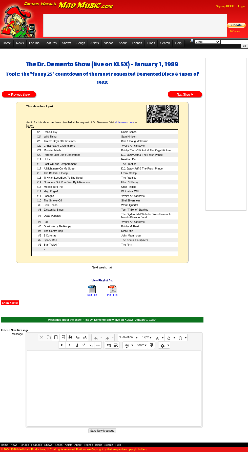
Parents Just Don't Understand (62, 154)
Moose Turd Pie (53, 186)
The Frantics (128, 163)
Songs (80, 43)
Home (7, 43)
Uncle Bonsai (129, 131)
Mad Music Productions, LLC (34, 449)
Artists (94, 43)
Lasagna (49, 195)
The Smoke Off (53, 200)
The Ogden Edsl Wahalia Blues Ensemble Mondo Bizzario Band (146, 216)
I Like (47, 159)
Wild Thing (50, 136)
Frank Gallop (129, 173)
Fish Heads (50, 205)
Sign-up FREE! (225, 6)
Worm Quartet (129, 205)
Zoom (140, 345)
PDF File (112, 294)
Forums (34, 43)
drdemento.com (124, 122)
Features (51, 43)
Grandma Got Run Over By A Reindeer (67, 182)
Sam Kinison (128, 136)
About (123, 43)
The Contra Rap (53, 230)
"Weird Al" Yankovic (132, 145)
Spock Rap (50, 240)
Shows (66, 43)
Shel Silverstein (130, 200)
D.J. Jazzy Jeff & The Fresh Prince (142, 154)
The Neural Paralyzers (134, 240)
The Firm (126, 244)
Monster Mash (52, 150)
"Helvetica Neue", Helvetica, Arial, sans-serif (129, 337)
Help (178, 43)
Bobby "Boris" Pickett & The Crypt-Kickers (146, 150)
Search (165, 43)
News (20, 43)
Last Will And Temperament (60, 163)
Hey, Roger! (51, 191)
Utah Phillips (128, 186)
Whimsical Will (130, 191)
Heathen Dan (129, 159)
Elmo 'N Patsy (129, 182)
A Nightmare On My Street (59, 168)
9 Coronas (50, 235)
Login (241, 6)
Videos (108, 43)
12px (145, 337)
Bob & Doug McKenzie (134, 141)
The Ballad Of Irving (56, 173)
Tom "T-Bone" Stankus (134, 209)
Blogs (151, 43)
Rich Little (127, 230)
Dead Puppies (52, 215)
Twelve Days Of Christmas (60, 141)
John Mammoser (131, 235)
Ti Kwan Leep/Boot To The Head (63, 177)
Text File (92, 294)
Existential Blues (54, 209)
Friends (137, 43)
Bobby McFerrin (130, 226)
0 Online (235, 31)
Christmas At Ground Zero (59, 145)
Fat (46, 221)
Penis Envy (50, 131)
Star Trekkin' (51, 244)
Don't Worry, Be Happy (57, 226)
